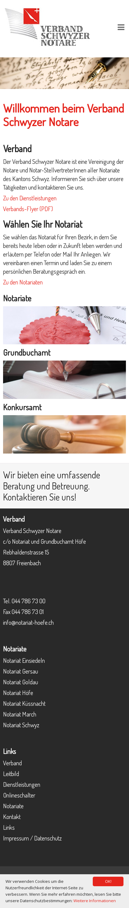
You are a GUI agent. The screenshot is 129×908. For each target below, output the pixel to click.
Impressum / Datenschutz (32, 838)
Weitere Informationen (94, 900)
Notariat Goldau (20, 682)
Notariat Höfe (18, 693)
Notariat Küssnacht (24, 703)
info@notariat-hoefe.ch (28, 622)
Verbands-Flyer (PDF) (28, 209)
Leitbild (11, 774)
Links (9, 827)
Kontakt (12, 817)
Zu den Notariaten (23, 282)
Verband (12, 763)
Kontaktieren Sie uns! (39, 497)
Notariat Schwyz (21, 725)
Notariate (13, 806)
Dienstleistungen (21, 784)
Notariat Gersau (20, 671)
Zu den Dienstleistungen (30, 198)
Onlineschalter (19, 795)
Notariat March (19, 714)
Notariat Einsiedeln (24, 660)
